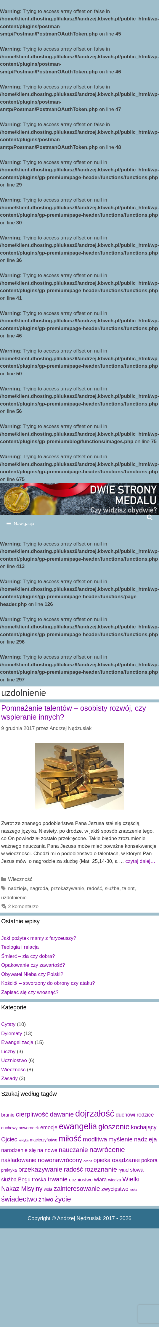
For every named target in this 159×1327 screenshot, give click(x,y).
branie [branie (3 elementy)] (8, 1114)
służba (112, 888)
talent (128, 888)
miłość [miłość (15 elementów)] (70, 1138)
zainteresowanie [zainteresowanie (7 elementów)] (77, 1188)
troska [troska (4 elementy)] (39, 1180)
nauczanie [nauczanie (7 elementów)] (73, 1150)
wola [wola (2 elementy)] (48, 1189)
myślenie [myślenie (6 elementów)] (120, 1139)
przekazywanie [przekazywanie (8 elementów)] (40, 1169)
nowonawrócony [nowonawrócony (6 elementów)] (60, 1159)
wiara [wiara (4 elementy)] (100, 1180)
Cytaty (8, 1024)
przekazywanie (67, 888)
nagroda (39, 888)
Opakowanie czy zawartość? (33, 965)
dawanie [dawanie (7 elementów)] (62, 1114)
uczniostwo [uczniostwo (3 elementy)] (81, 1179)
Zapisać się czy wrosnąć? (30, 992)
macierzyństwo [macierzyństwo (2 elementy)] (43, 1140)
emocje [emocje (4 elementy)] (48, 1127)
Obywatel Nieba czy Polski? (32, 974)
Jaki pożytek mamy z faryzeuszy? (38, 938)
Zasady (9, 1078)
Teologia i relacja (20, 947)
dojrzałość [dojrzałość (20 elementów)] (94, 1113)
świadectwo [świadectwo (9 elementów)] (19, 1199)
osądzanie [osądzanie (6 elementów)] (126, 1159)
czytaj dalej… (140, 861)
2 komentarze (23, 906)
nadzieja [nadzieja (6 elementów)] (145, 1139)
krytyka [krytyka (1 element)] (24, 1140)
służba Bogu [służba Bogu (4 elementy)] (15, 1180)
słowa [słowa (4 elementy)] (137, 1170)
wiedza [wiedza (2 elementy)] (114, 1180)
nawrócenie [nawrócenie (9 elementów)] (107, 1150)
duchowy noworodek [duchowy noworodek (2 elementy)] (20, 1127)
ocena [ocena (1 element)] (87, 1161)
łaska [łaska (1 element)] (133, 1189)
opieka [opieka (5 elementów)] (102, 1160)
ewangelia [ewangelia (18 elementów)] (78, 1126)
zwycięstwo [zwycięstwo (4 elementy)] (115, 1189)
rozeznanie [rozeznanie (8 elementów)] (100, 1169)
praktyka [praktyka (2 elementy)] (9, 1170)
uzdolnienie (14, 897)
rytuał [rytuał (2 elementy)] (123, 1170)
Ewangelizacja (17, 1042)
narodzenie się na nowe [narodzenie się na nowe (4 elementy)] (29, 1150)
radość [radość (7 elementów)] (73, 1169)
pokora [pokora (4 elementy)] (149, 1160)
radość (94, 888)
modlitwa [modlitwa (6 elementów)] (95, 1139)
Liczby (8, 1051)
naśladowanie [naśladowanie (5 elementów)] (18, 1160)
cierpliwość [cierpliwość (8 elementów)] (32, 1114)
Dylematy (11, 1033)
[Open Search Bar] (149, 517)
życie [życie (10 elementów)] (62, 1199)
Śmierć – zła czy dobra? (28, 956)
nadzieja (17, 888)
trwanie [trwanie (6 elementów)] (58, 1179)
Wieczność (20, 879)
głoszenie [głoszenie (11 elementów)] (113, 1126)
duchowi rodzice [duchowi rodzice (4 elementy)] (135, 1115)
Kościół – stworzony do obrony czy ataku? (48, 983)
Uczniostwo (14, 1060)
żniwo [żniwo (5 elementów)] (45, 1199)
